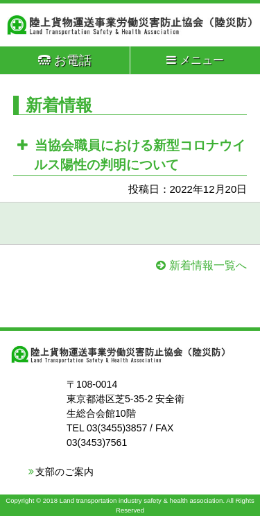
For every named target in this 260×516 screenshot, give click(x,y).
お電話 (65, 60)
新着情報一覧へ (208, 265)
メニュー (195, 60)
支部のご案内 (64, 471)
